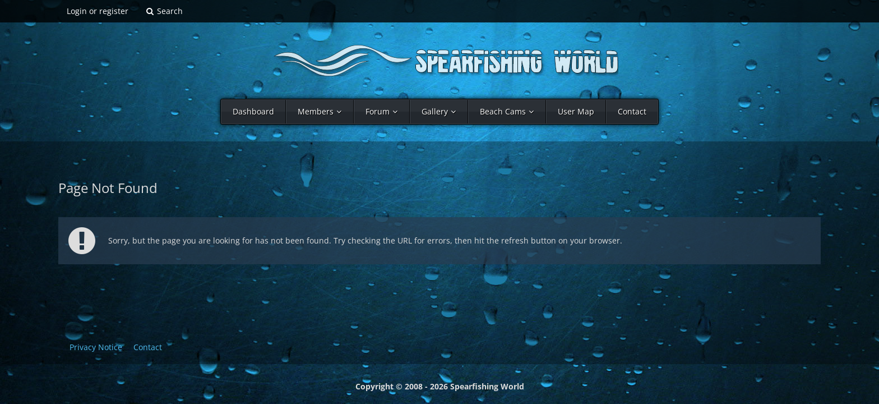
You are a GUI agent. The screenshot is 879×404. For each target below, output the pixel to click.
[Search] (164, 11)
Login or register (97, 11)
